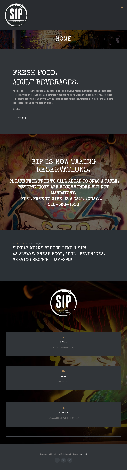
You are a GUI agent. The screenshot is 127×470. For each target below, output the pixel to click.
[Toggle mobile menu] (122, 7)
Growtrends (83, 454)
